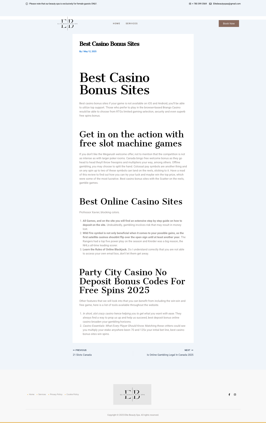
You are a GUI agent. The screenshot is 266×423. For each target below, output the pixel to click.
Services (132, 23)
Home (116, 23)
